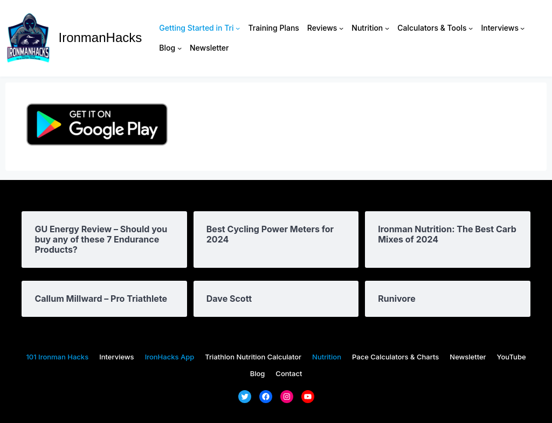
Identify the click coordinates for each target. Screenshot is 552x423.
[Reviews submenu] (341, 28)
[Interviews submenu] (522, 28)
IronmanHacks (100, 37)
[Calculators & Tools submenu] (470, 28)
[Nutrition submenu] (387, 28)
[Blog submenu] (179, 48)
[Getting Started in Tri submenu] (238, 28)
